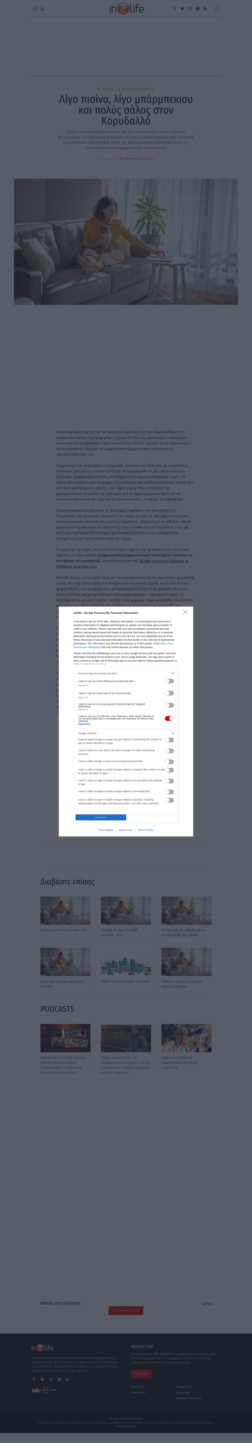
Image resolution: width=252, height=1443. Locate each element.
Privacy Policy (145, 831)
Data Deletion (106, 831)
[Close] (186, 612)
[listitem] (126, 672)
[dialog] (126, 721)
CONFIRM (101, 817)
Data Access (126, 831)
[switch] (169, 680)
